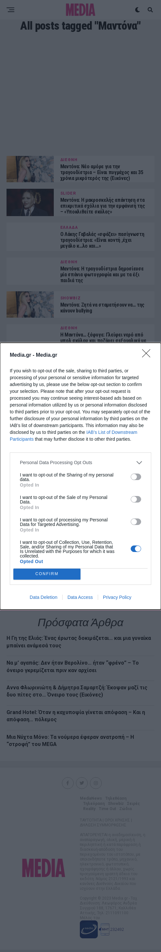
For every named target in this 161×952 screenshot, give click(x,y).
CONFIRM (47, 574)
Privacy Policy (117, 597)
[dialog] (80, 476)
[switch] (136, 477)
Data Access (80, 597)
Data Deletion (43, 597)
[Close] (148, 355)
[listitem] (80, 462)
